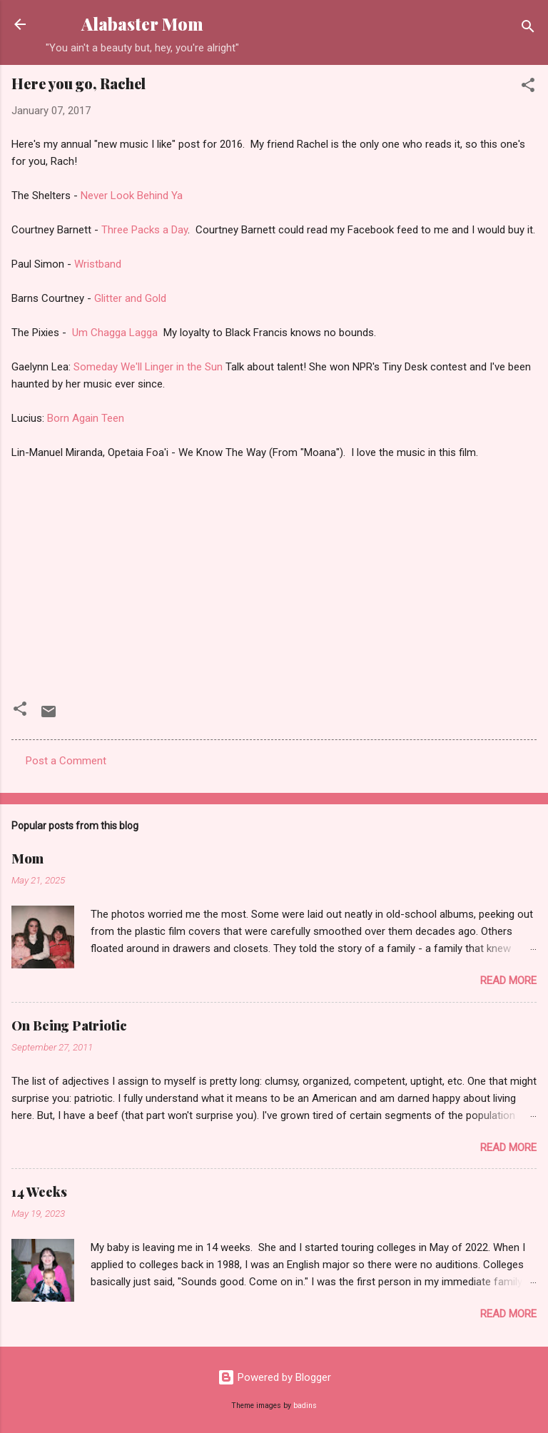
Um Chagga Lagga (117, 332)
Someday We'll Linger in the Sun (149, 366)
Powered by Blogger (274, 1377)
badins (305, 1405)
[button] (528, 87)
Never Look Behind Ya (132, 195)
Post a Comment (66, 760)
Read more (508, 980)
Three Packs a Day (144, 229)
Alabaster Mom (142, 24)
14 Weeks (39, 1191)
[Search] (528, 29)
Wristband (97, 264)
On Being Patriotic (69, 1025)
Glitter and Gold (130, 298)
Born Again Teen (85, 418)
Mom (27, 858)
